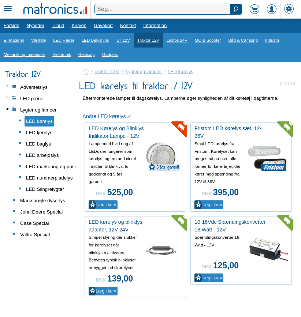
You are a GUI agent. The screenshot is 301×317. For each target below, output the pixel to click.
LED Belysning (95, 40)
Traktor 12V (148, 40)
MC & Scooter (208, 40)
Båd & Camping (243, 40)
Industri (272, 40)
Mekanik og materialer (24, 54)
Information (155, 25)
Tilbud (58, 25)
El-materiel (14, 40)
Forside (11, 25)
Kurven (78, 25)
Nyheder (35, 25)
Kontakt (128, 25)
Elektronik (61, 54)
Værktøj (38, 40)
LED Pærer (63, 40)
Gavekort (103, 25)
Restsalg (86, 54)
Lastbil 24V (177, 40)
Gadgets (110, 54)
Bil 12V (123, 40)
